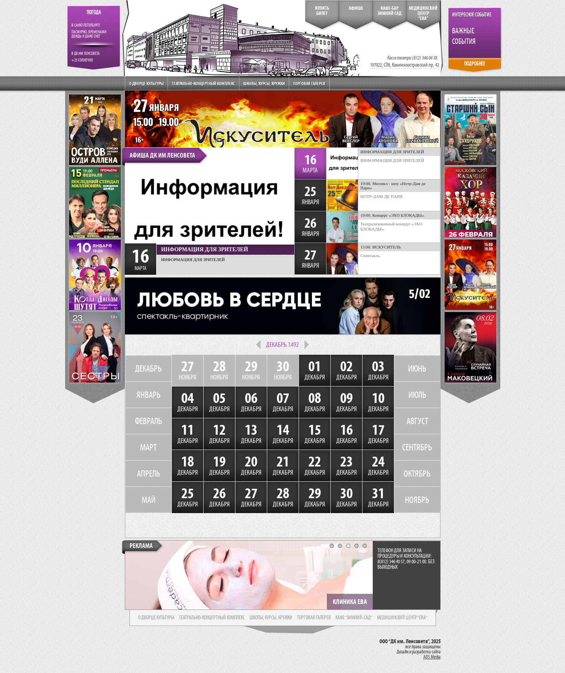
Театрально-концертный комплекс (203, 83)
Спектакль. (371, 255)
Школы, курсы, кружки (264, 83)
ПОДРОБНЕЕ (474, 63)
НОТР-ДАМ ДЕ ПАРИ (382, 196)
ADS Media (432, 657)
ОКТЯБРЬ (417, 473)
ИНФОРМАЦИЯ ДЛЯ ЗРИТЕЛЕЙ (393, 160)
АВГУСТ (417, 420)
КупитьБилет (322, 10)
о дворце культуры (156, 617)
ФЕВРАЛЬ (148, 420)
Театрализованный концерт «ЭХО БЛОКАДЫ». (392, 226)
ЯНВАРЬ (148, 394)
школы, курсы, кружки (271, 617)
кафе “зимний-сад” (353, 617)
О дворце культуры (146, 83)
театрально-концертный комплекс (212, 617)
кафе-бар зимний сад (389, 10)
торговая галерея (314, 617)
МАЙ (148, 499)
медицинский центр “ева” (402, 617)
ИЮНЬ (417, 368)
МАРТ (148, 447)
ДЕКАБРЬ (148, 368)
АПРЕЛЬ (148, 473)
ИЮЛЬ (417, 394)
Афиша (356, 8)
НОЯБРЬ (417, 499)
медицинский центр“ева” (423, 13)
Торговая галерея (309, 83)
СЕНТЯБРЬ (417, 447)
